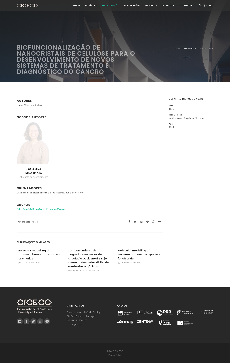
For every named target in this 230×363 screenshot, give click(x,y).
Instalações (132, 7)
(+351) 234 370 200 (77, 320)
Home (178, 48)
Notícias (91, 7)
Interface (168, 7)
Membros (151, 7)
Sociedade (185, 7)
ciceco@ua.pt (74, 324)
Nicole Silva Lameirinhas (33, 171)
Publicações (206, 48)
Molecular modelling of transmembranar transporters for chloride (38, 254)
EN (205, 7)
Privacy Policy (114, 355)
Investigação (110, 7)
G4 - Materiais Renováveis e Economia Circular (41, 209)
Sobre (76, 7)
